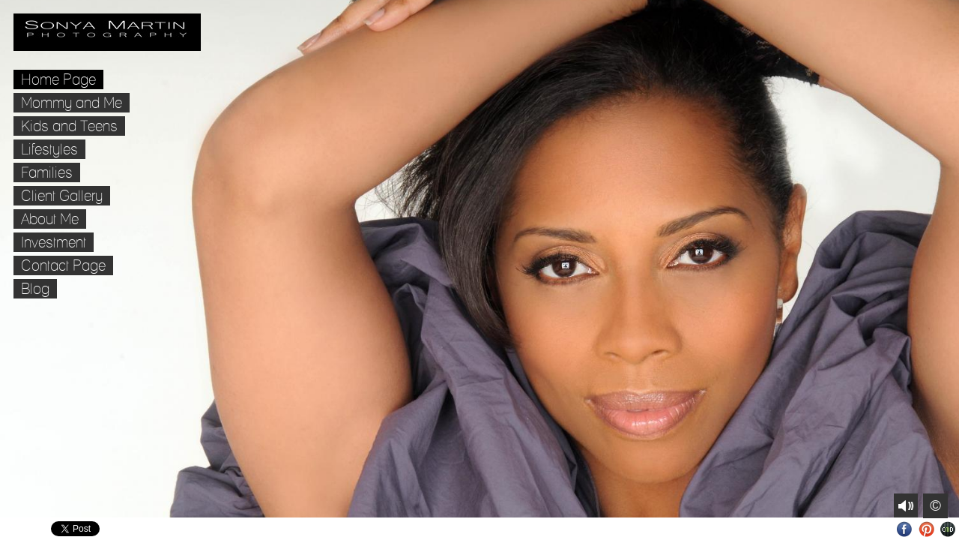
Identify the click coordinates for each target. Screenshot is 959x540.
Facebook (905, 529)
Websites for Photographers (948, 529)
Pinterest (926, 529)
